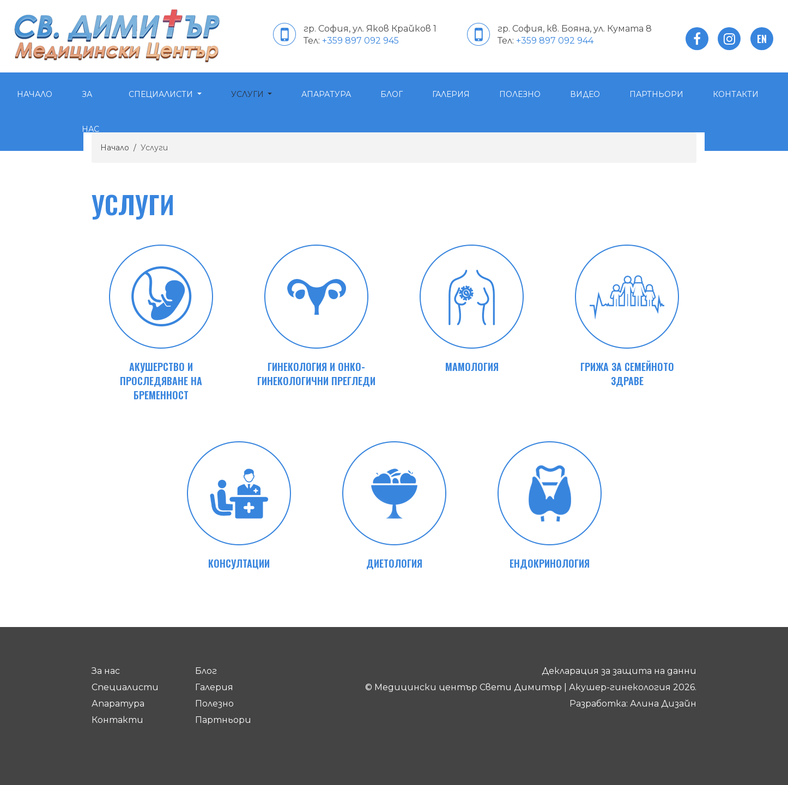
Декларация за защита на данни (619, 671)
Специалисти (162, 94)
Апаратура (326, 94)
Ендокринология (550, 563)
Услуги (248, 94)
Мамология (472, 367)
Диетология (394, 563)
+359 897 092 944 (554, 40)
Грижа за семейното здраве (627, 374)
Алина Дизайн (663, 703)
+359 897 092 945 (360, 40)
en (762, 39)
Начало (34, 94)
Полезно (520, 94)
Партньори (656, 94)
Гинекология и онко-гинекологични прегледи (316, 374)
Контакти (117, 720)
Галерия (451, 94)
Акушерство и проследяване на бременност (161, 381)
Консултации (239, 563)
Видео (585, 94)
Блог (391, 94)
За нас (90, 111)
